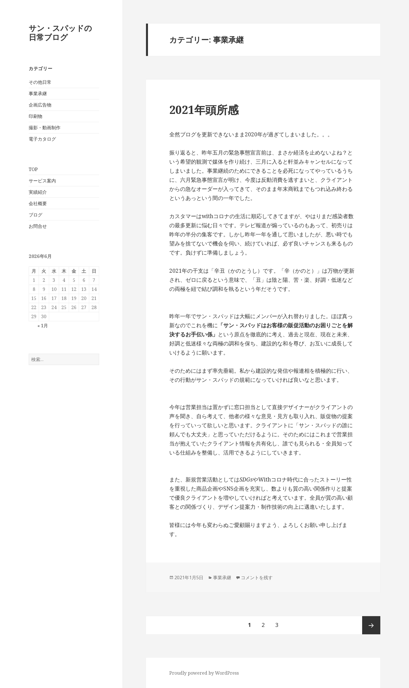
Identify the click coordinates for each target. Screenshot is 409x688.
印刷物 (35, 116)
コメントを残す (257, 577)
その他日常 (40, 82)
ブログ (35, 215)
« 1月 (42, 325)
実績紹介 (38, 192)
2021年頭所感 (204, 109)
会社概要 (38, 203)
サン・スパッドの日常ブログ (60, 32)
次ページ (371, 625)
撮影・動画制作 (44, 127)
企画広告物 (40, 105)
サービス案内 (42, 181)
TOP (33, 169)
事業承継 (38, 93)
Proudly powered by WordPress (204, 673)
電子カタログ (42, 139)
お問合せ (38, 226)
